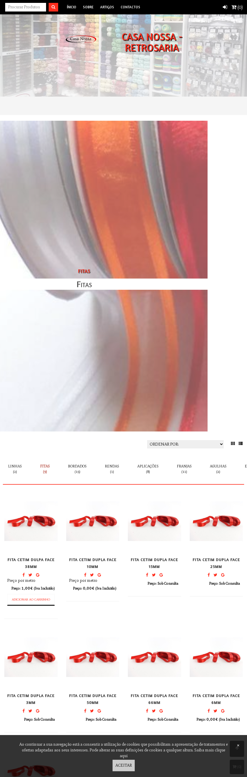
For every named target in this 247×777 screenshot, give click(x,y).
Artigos (107, 7)
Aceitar (123, 765)
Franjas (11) (184, 469)
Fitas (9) (45, 469)
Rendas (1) (112, 469)
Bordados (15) (77, 469)
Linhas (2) (15, 469)
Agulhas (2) (218, 469)
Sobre (88, 7)
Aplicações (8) (148, 469)
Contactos (130, 7)
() (237, 7)
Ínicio (71, 7)
